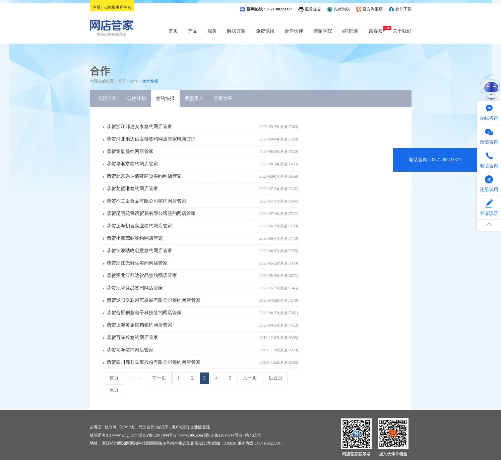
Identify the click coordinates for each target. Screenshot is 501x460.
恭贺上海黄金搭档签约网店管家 (139, 325)
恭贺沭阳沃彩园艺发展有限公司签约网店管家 (153, 300)
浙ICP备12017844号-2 (157, 435)
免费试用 (265, 31)
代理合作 (107, 98)
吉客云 (376, 31)
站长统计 (253, 435)
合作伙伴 (294, 31)
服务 (212, 31)
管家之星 (222, 98)
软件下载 (403, 9)
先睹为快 (342, 9)
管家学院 (322, 31)
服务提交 (313, 9)
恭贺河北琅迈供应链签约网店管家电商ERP (151, 138)
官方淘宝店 (373, 9)
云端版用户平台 (117, 7)
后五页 (275, 378)
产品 (192, 31)
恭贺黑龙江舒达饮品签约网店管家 (142, 275)
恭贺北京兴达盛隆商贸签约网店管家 (144, 176)
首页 (173, 31)
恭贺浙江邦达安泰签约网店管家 (139, 126)
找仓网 (111, 427)
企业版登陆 (200, 427)
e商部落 (350, 31)
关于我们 (402, 31)
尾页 (114, 390)
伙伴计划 (136, 98)
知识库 (162, 427)
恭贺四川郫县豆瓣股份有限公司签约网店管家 (153, 362)
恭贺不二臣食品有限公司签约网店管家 (146, 201)
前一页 (159, 378)
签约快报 (165, 98)
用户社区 (179, 427)
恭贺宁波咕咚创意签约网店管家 (139, 250)
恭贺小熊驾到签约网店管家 (135, 238)
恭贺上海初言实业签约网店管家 (139, 225)
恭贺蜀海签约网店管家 (130, 349)
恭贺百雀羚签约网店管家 (132, 337)
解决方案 (236, 31)
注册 (96, 7)
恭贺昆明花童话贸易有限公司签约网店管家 (151, 213)
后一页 (250, 378)
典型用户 (194, 98)
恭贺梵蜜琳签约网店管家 (132, 188)
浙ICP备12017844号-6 (223, 435)
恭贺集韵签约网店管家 (130, 151)
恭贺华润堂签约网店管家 (132, 163)
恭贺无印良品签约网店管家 (135, 287)
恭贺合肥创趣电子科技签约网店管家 (144, 312)
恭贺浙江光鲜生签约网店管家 (137, 263)
